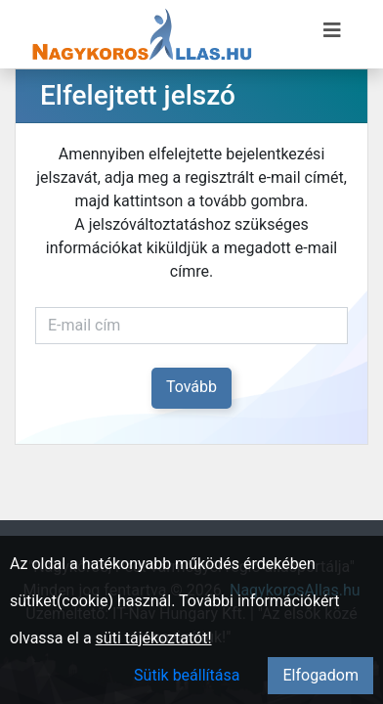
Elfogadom (320, 675)
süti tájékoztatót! (154, 638)
